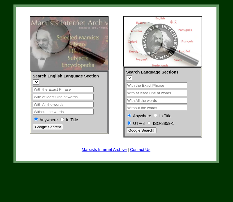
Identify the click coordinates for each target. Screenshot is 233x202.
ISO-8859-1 (163, 123)
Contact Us (140, 149)
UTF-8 (139, 123)
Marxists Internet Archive (104, 149)
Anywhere (49, 120)
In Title (72, 120)
